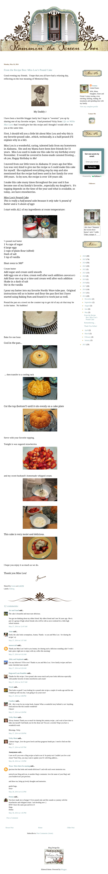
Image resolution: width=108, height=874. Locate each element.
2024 (84, 263)
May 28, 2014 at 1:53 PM (17, 761)
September (88, 302)
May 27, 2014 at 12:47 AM (18, 626)
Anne (11, 631)
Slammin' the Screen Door (4, 8)
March (87, 333)
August (87, 306)
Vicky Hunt (13, 717)
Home (40, 828)
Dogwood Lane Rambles (18, 673)
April (87, 330)
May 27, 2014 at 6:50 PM (17, 712)
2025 (84, 259)
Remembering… (90, 323)
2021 (84, 273)
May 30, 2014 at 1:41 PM (17, 813)
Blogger (64, 869)
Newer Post (9, 828)
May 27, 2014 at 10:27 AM (18, 682)
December (88, 299)
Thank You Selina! (90, 326)
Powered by (92, 176)
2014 (84, 296)
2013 (84, 344)
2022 (84, 269)
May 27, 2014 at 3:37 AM (17, 640)
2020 (84, 276)
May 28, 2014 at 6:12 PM (17, 792)
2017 (84, 286)
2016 (84, 289)
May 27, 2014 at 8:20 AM (17, 668)
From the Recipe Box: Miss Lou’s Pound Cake (90, 317)
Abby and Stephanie (16, 659)
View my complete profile (89, 106)
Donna (11, 797)
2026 (84, 256)
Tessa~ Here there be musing (19, 766)
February (88, 337)
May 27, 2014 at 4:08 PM (17, 696)
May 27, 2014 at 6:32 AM (17, 654)
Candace (12, 701)
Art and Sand (14, 610)
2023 (84, 266)
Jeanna (94, 86)
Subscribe (92, 167)
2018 (84, 283)
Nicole (11, 687)
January (87, 340)
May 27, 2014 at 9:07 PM (17, 747)
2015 (84, 293)
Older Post (70, 828)
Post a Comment (12, 818)
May (86, 312)
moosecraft (13, 645)
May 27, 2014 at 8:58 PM (17, 733)
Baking (11, 589)
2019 (84, 279)
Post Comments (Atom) (45, 833)
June (86, 309)
